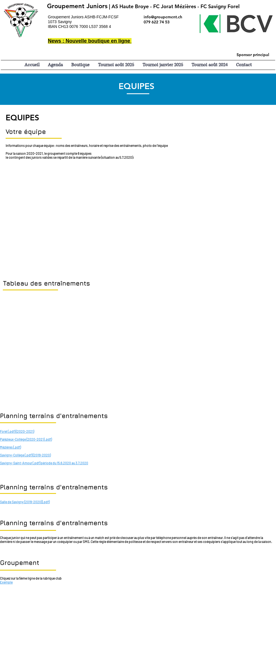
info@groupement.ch (163, 16)
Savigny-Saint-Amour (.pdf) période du (28, 463)
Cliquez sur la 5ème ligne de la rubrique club (31, 578)
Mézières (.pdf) (10, 447)
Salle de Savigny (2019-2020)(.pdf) (25, 502)
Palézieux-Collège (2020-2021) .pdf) (26, 439)
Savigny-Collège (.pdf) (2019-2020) (25, 455)
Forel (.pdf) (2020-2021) (17, 431)
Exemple (6, 582)
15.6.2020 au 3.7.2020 (72, 463)
